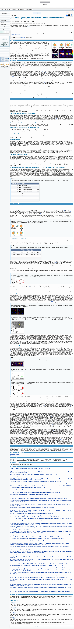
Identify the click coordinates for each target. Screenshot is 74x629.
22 (50, 81)
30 (53, 430)
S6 (20, 433)
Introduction (5, 38)
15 (23, 77)
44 (52, 301)
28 (63, 93)
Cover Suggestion (4, 26)
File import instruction (29, 37)
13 (12, 76)
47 (69, 405)
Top (5, 37)
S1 (29, 286)
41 (56, 262)
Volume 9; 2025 (3, 15)
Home (2, 9)
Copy (13, 34)
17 (19, 80)
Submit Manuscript (21, 9)
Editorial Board (3, 24)
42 (55, 267)
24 (54, 267)
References (5, 45)
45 (36, 355)
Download (23, 37)
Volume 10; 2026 (4, 13)
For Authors (14, 9)
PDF (67, 12)
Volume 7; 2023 (3, 18)
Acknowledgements (4, 44)
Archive (2, 22)
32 (56, 118)
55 (61, 439)
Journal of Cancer (4, 55)
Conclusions (5, 41)
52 (61, 409)
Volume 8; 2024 (3, 16)
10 (45, 72)
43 (56, 267)
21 (19, 81)
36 (26, 208)
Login (27, 9)
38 (46, 209)
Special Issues (3, 29)
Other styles (17, 34)
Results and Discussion (5, 40)
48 (70, 405)
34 (28, 164)
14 (13, 76)
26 (39, 403)
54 (60, 439)
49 (60, 409)
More (28, 26)
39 (70, 211)
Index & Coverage (4, 27)
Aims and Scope (7, 9)
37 (45, 209)
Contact (30, 9)
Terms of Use (58, 626)
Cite (39, 12)
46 (38, 355)
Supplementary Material (4, 43)
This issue (35, 12)
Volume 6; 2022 (3, 20)
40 (55, 262)
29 (52, 424)
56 (23, 443)
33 (18, 121)
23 (51, 81)
